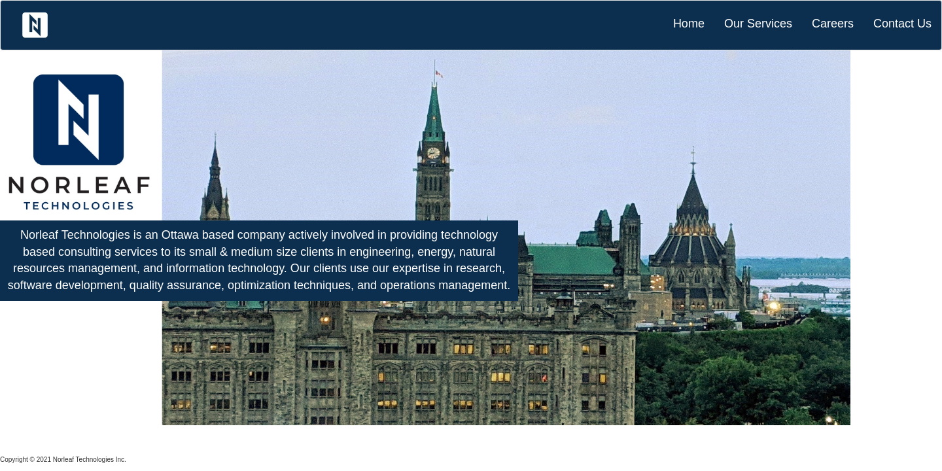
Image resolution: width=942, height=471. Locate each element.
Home (689, 23)
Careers (833, 23)
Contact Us (902, 23)
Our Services (758, 23)
